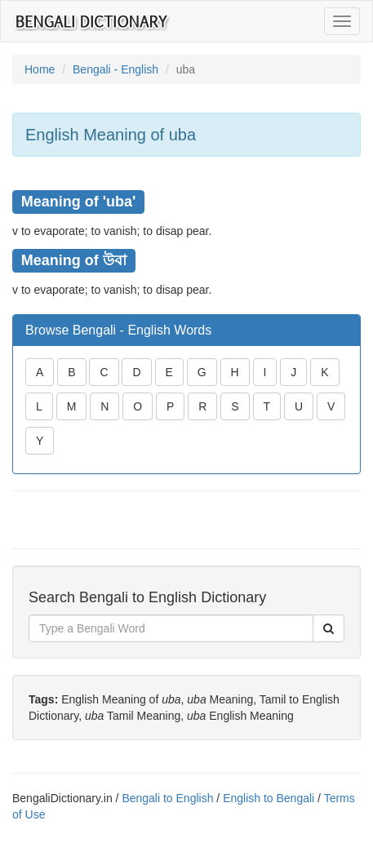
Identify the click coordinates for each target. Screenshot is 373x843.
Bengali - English (115, 69)
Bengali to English (167, 798)
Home (39, 69)
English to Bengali (268, 798)
